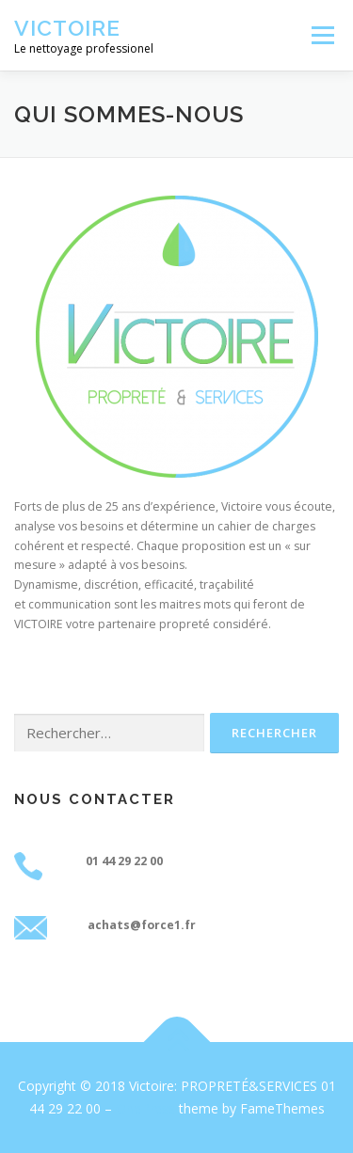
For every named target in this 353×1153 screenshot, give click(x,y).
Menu (321, 35)
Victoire (67, 27)
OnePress (145, 1108)
